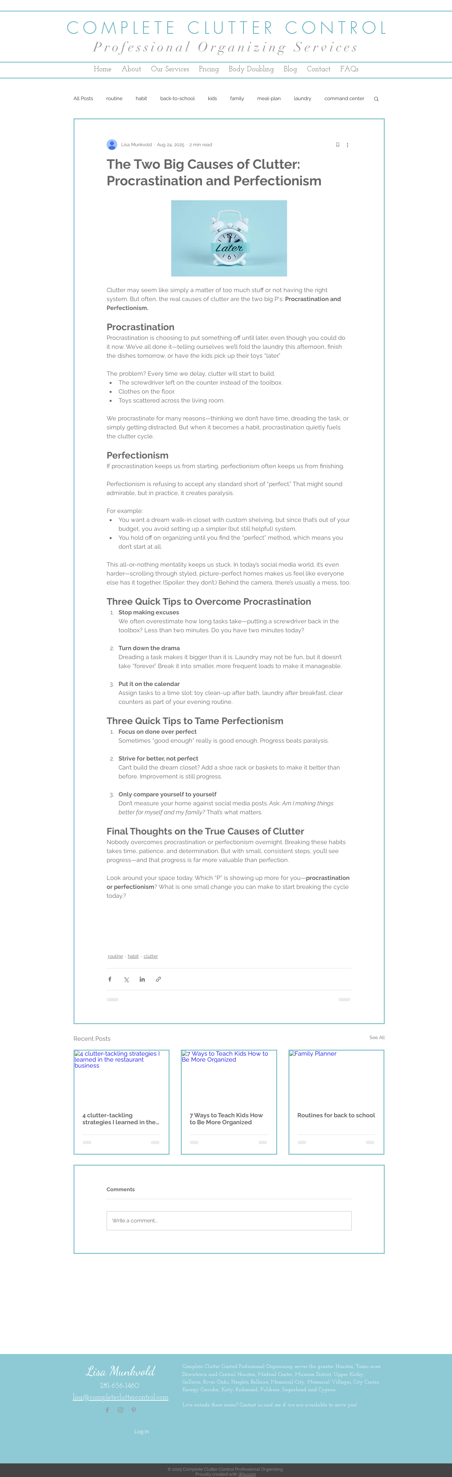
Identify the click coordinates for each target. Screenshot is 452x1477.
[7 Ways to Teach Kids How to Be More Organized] (229, 1077)
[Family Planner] (336, 1077)
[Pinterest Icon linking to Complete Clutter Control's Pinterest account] (133, 1410)
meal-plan (269, 98)
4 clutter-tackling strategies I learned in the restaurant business (119, 1119)
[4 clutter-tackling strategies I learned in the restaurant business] (122, 1077)
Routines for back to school (336, 1115)
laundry (302, 98)
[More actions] (348, 145)
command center (344, 98)
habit (141, 98)
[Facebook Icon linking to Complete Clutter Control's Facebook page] (107, 1410)
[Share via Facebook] (110, 979)
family (237, 98)
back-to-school (177, 98)
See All (377, 1037)
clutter (151, 956)
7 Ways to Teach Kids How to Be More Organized (226, 1119)
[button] (376, 98)
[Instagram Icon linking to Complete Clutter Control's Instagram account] (120, 1410)
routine (114, 98)
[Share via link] (158, 979)
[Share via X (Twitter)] (126, 979)
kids (212, 98)
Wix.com (247, 1474)
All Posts (83, 98)
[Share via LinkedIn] (142, 979)
